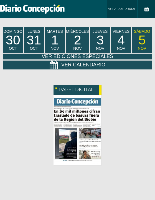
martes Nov (55, 40)
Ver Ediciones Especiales (77, 56)
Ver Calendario (77, 65)
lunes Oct (34, 40)
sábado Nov (142, 40)
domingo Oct (13, 40)
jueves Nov (100, 40)
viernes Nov (121, 40)
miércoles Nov (77, 40)
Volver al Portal (122, 9)
